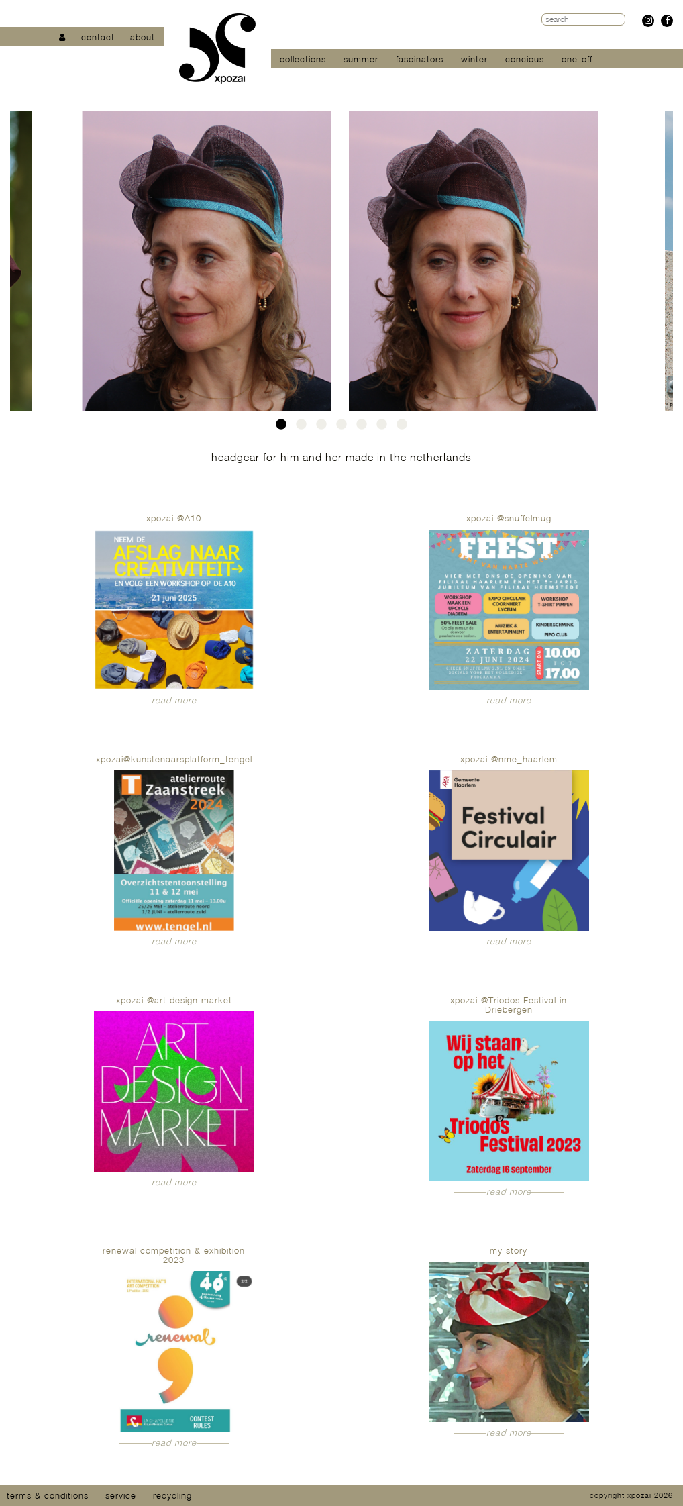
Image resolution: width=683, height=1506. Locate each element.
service (120, 1495)
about (142, 37)
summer (361, 59)
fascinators (419, 59)
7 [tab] (402, 428)
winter (474, 59)
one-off (577, 59)
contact (98, 37)
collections (303, 59)
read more (174, 700)
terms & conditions (48, 1495)
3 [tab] (321, 428)
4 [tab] (341, 428)
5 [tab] (361, 428)
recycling (172, 1495)
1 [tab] (281, 428)
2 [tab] (301, 428)
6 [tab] (381, 428)
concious (524, 59)
